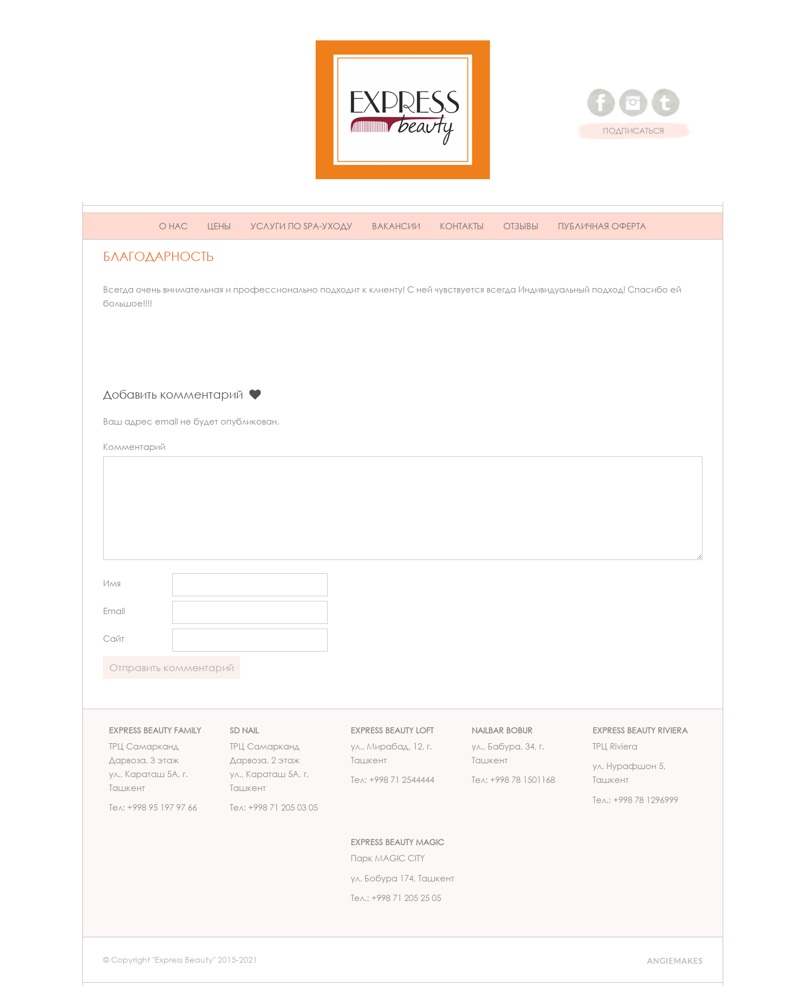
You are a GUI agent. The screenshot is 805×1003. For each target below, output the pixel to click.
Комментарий (134, 446)
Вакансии (396, 226)
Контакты (462, 226)
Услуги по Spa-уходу (301, 226)
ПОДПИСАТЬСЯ (633, 131)
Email (114, 610)
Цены (219, 226)
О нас (173, 226)
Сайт (113, 638)
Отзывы (520, 226)
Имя (112, 583)
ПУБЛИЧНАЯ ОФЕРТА (602, 226)
